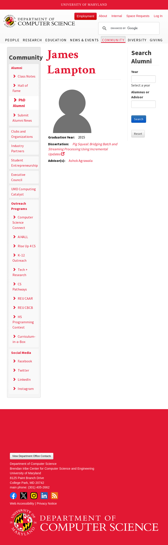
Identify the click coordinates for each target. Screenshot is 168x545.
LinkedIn (24, 379)
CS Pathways (19, 286)
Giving (156, 40)
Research (32, 40)
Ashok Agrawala (81, 160)
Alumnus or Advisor (140, 94)
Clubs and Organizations (22, 134)
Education (55, 40)
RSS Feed (54, 495)
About (103, 16)
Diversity (137, 40)
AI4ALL (23, 237)
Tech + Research (20, 272)
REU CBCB (25, 307)
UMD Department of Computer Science (39, 21)
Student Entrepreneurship (24, 163)
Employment (85, 16)
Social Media (21, 352)
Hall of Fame (20, 88)
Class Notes (26, 76)
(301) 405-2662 (38, 487)
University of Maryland (84, 4)
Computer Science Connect (22, 222)
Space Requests (137, 16)
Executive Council (18, 177)
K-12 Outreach (19, 258)
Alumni (16, 68)
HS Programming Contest (23, 322)
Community (113, 40)
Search (138, 119)
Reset (138, 134)
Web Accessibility (22, 503)
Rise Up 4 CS (27, 246)
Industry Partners (17, 148)
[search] (128, 28)
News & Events (84, 40)
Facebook (25, 361)
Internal (116, 16)
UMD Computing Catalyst (23, 191)
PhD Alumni (19, 103)
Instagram (26, 388)
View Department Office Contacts (31, 456)
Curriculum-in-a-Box (23, 339)
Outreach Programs (19, 206)
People (12, 40)
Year (134, 71)
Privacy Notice (47, 503)
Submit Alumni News (22, 118)
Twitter (23, 370)
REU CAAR (25, 298)
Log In (158, 16)
